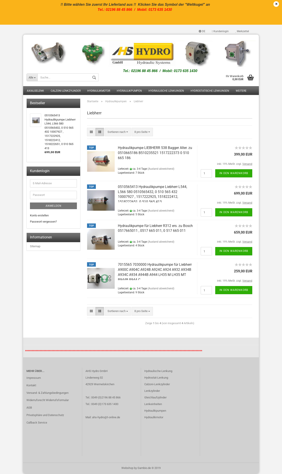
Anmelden (53, 205)
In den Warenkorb (233, 173)
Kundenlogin (220, 31)
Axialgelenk (35, 91)
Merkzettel (242, 31)
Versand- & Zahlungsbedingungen (47, 392)
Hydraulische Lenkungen (166, 91)
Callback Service (36, 422)
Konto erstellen (39, 215)
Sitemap (35, 246)
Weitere (241, 91)
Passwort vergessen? (43, 221)
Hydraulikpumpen (129, 91)
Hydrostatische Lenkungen (210, 91)
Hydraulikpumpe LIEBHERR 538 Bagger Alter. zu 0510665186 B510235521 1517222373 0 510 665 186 (155, 153)
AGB (29, 407)
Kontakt (31, 385)
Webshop (127, 468)
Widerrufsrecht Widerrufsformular (47, 400)
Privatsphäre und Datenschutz (45, 415)
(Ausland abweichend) (161, 169)
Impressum (33, 377)
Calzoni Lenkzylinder (66, 91)
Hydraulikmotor (98, 91)
